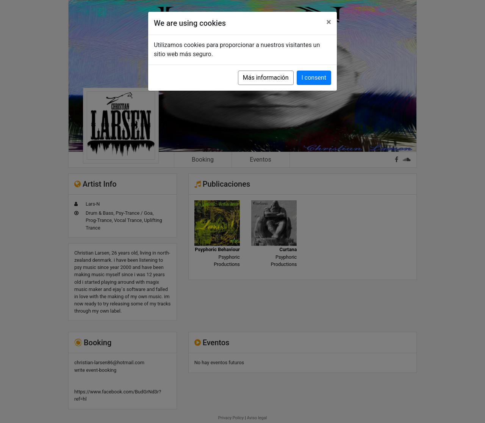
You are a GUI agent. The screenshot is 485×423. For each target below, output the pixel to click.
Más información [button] (266, 77)
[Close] (329, 22)
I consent (314, 77)
